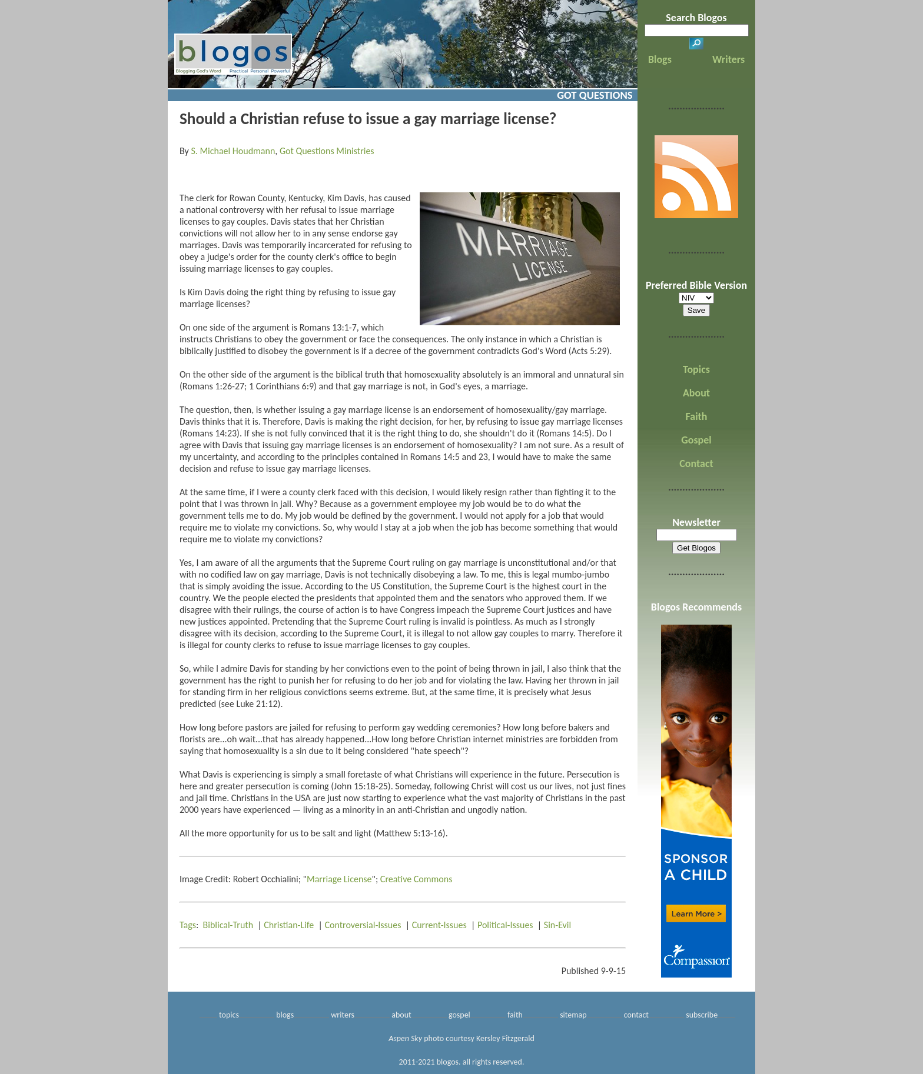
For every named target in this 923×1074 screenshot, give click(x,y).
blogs (285, 1015)
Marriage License (339, 879)
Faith (697, 416)
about (401, 1015)
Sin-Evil (557, 924)
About (696, 392)
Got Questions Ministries (327, 150)
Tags (188, 924)
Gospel (696, 439)
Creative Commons (416, 879)
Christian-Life (289, 924)
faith (515, 1015)
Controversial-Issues (363, 924)
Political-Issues (505, 924)
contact (636, 1015)
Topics (696, 369)
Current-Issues (439, 924)
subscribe (702, 1015)
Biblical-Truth (228, 924)
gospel (459, 1015)
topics (229, 1015)
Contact (696, 463)
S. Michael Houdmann (233, 150)
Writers (728, 59)
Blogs (660, 59)
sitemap (573, 1015)
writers (342, 1015)
